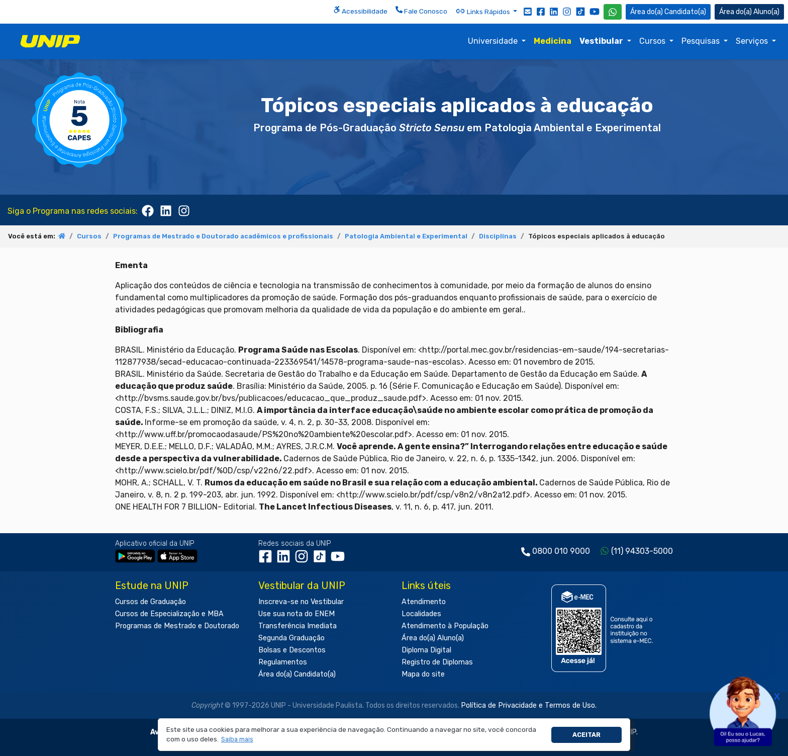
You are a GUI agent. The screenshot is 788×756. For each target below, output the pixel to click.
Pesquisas (701, 41)
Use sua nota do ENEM (296, 614)
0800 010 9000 (561, 551)
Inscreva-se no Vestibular (301, 602)
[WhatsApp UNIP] (613, 12)
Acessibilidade (360, 10)
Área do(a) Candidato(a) (297, 674)
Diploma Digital (426, 650)
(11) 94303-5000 (642, 551)
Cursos (653, 41)
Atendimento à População (445, 626)
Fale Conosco (421, 10)
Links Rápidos (483, 11)
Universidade (494, 41)
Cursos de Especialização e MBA (169, 614)
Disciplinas (498, 236)
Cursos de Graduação (150, 602)
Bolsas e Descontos (292, 650)
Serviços (753, 41)
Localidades (421, 614)
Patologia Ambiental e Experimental (406, 236)
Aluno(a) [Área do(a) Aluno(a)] (749, 12)
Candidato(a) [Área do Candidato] (668, 12)
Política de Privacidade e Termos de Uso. (529, 705)
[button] (237, 739)
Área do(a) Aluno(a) (433, 638)
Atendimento (424, 602)
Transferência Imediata (297, 626)
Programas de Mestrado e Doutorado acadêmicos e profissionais (223, 236)
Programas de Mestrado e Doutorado (177, 626)
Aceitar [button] (586, 734)
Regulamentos (282, 662)
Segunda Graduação (291, 638)
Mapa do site (423, 674)
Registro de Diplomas (437, 662)
